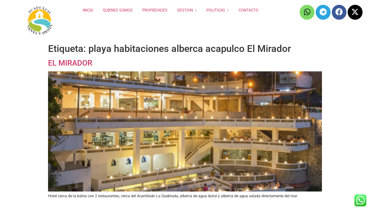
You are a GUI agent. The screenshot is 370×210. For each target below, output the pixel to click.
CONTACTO (248, 10)
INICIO (88, 10)
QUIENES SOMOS (118, 10)
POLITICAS (217, 10)
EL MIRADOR (70, 63)
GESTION (187, 10)
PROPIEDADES (154, 10)
